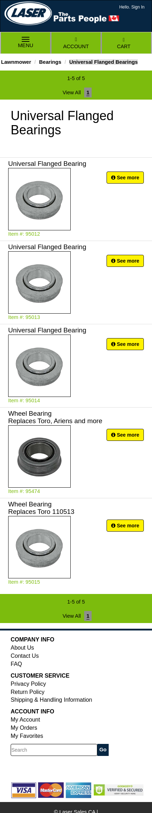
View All (72, 92)
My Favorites (27, 736)
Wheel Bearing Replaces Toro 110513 (41, 507)
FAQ (16, 664)
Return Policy (27, 692)
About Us (22, 648)
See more (125, 177)
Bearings (50, 62)
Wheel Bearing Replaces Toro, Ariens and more (55, 417)
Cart (124, 43)
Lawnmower (16, 62)
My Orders (24, 728)
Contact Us (25, 656)
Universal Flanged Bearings (103, 62)
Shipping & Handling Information (51, 700)
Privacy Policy (28, 684)
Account (76, 43)
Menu (25, 43)
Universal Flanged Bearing (47, 163)
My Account (25, 720)
